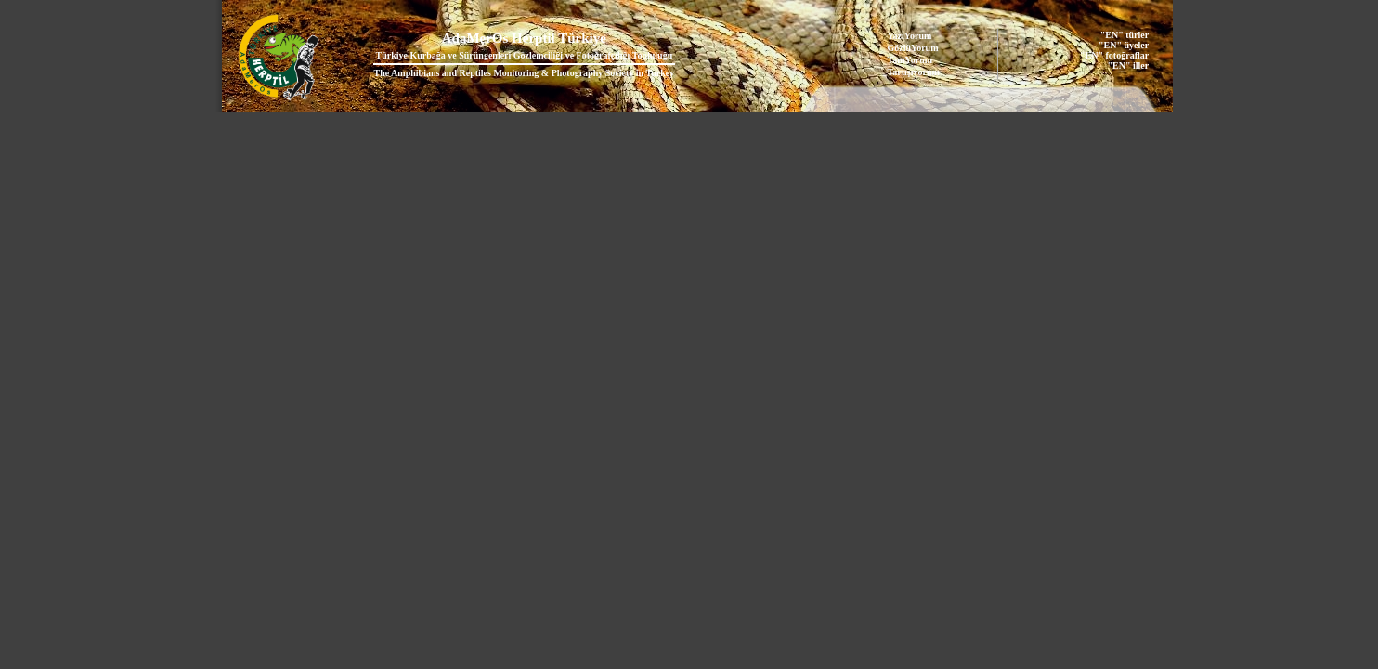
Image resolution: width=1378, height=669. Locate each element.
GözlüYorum (913, 48)
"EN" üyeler (1123, 45)
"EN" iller (1128, 65)
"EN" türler (1124, 35)
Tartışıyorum (914, 72)
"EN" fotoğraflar (1114, 55)
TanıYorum (910, 60)
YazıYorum (910, 36)
